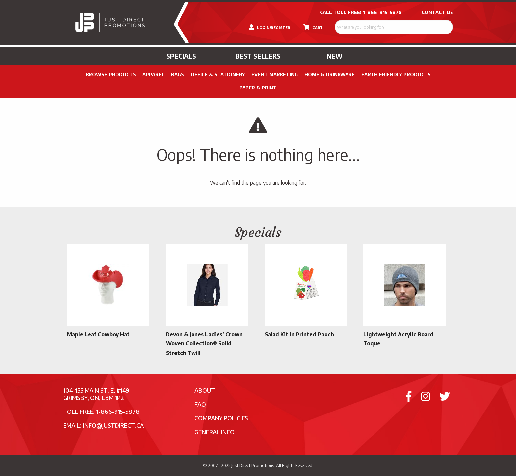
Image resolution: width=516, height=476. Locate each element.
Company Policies (221, 418)
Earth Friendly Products (396, 74)
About (204, 390)
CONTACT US (437, 12)
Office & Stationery (218, 74)
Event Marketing (274, 74)
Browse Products (111, 74)
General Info (214, 432)
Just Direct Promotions (252, 465)
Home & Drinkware (329, 74)
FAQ (200, 404)
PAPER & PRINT (258, 87)
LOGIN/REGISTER (269, 27)
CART (313, 27)
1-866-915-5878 (382, 12)
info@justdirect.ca (113, 425)
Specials (181, 56)
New (335, 56)
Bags (177, 74)
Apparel (153, 74)
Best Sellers (258, 56)
